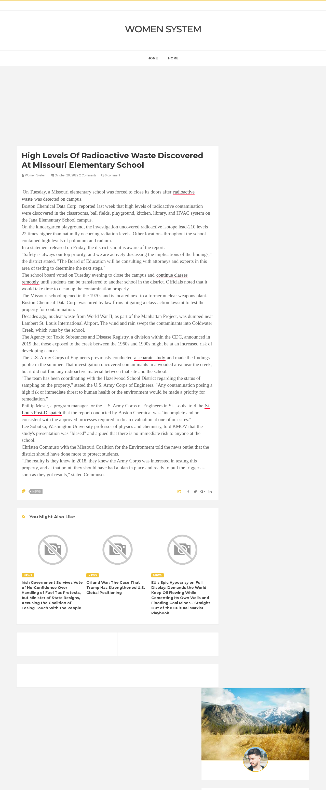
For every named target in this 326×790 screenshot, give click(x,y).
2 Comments (88, 175)
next (236, 327)
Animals (257, 627)
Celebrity (255, 636)
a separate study (149, 357)
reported (87, 206)
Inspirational (241, 662)
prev (232, 327)
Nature (237, 670)
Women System (163, 29)
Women (273, 679)
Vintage (256, 679)
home (152, 58)
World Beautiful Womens (251, 688)
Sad (282, 670)
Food (272, 644)
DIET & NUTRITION (247, 644)
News (36, 491)
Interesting (264, 662)
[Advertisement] (118, 107)
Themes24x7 (178, 781)
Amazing (239, 627)
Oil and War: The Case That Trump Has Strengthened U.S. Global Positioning (115, 587)
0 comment (110, 175)
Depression (276, 636)
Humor (272, 653)
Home (173, 58)
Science (238, 679)
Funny (286, 644)
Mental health (288, 662)
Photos (268, 670)
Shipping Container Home (255, 577)
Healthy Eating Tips (247, 653)
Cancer (238, 636)
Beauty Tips (278, 627)
